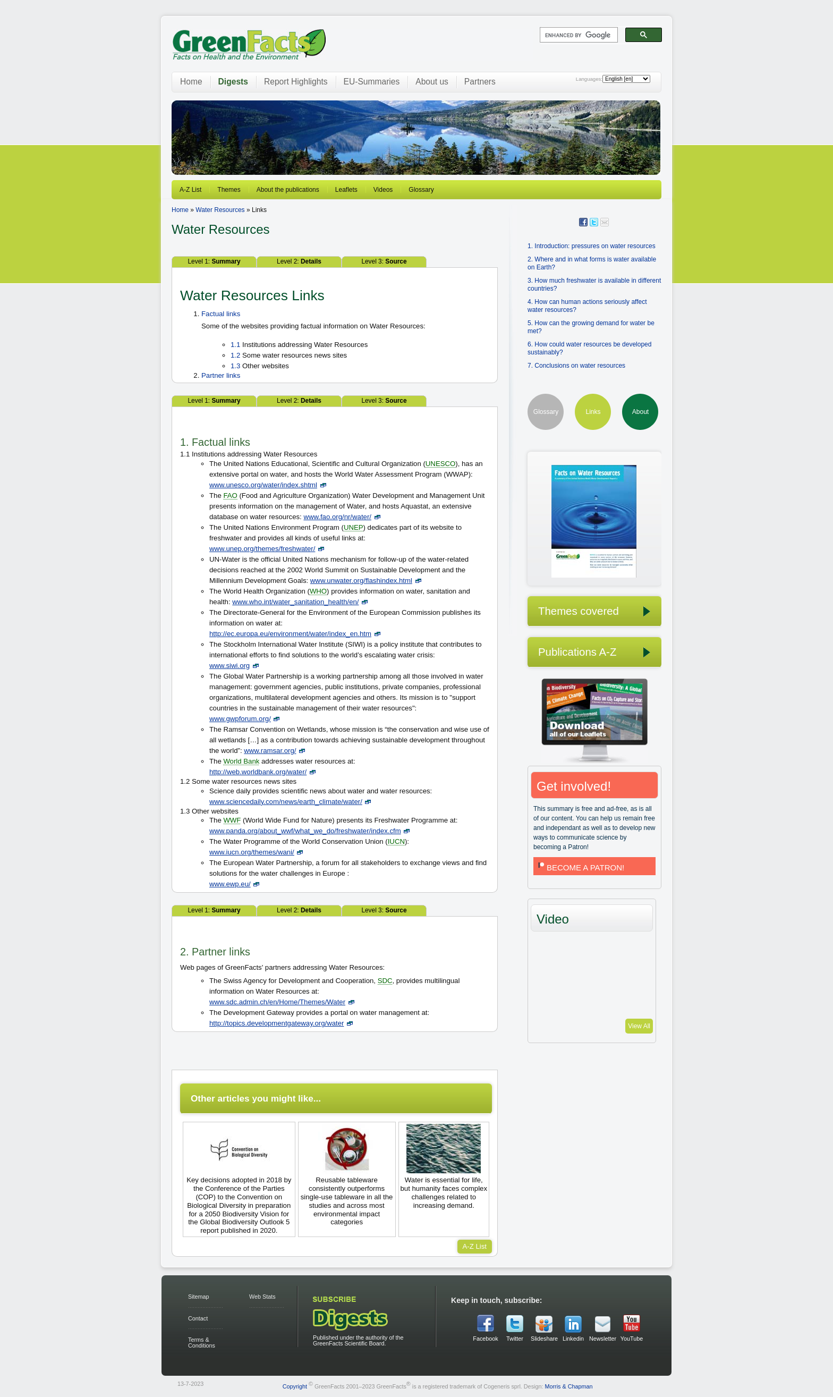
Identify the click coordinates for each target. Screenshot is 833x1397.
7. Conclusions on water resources (576, 365)
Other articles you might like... (256, 1098)
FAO (230, 495)
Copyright (295, 1386)
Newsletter (602, 1338)
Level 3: (383, 261)
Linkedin (573, 1338)
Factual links (220, 314)
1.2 (235, 355)
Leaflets (346, 189)
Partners (480, 81)
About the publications (288, 189)
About (640, 412)
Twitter (514, 1338)
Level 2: (299, 261)
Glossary (421, 189)
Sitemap (198, 1296)
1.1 (235, 345)
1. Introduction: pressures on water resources (592, 246)
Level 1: (214, 261)
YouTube (631, 1338)
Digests (233, 81)
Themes (228, 189)
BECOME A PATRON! (580, 867)
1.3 (235, 366)
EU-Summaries (372, 81)
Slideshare (544, 1338)
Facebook (485, 1338)
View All (639, 1026)
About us (431, 81)
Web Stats (262, 1296)
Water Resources (220, 210)
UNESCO (440, 464)
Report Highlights (296, 81)
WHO (318, 591)
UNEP (353, 527)
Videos (383, 189)
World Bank (241, 761)
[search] (577, 35)
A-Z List (190, 189)
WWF (232, 820)
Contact (198, 1318)
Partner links (220, 375)
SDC (385, 981)
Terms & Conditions (201, 1342)
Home (191, 81)
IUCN (396, 841)
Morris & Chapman (568, 1386)
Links (592, 412)
